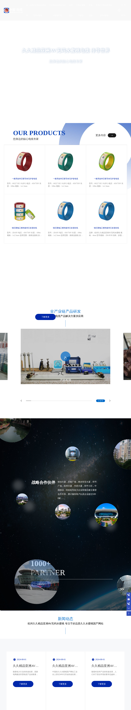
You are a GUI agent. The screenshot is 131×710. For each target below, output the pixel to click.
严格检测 (65, 365)
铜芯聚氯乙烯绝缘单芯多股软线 (24, 214)
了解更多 (45, 302)
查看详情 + (65, 72)
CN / (122, 10)
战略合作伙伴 (43, 468)
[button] (109, 114)
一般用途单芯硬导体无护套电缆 (24, 172)
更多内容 (101, 135)
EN (125, 10)
